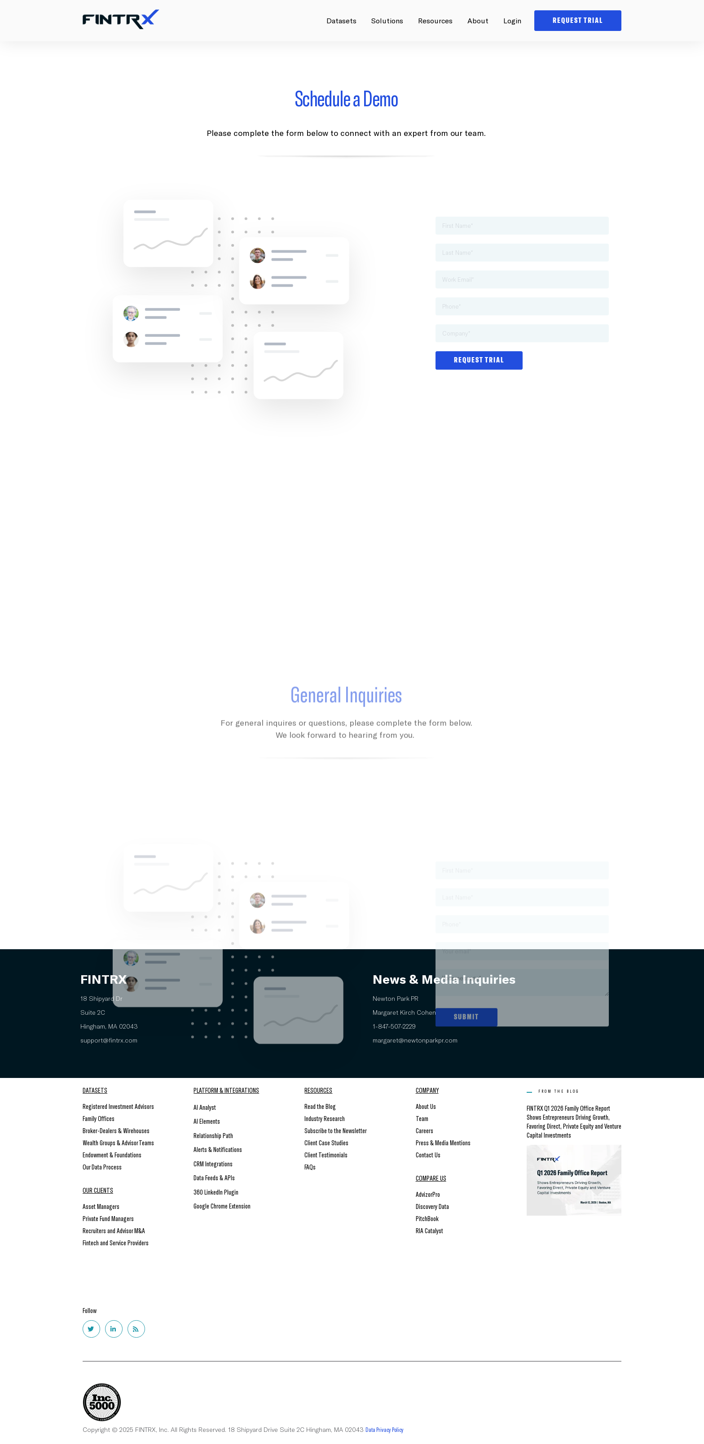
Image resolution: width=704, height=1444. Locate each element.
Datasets (341, 20)
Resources (435, 20)
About (477, 20)
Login (512, 20)
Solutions (387, 20)
